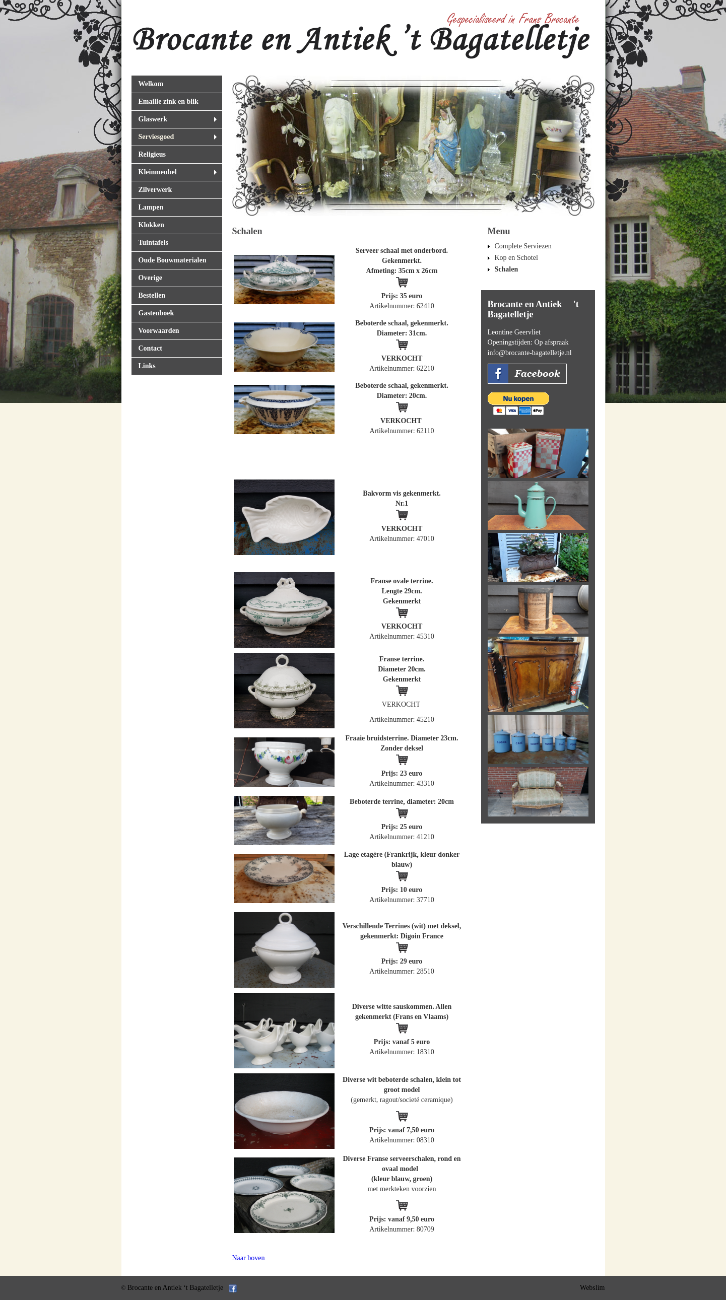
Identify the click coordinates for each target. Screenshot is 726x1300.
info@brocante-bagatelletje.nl (530, 353)
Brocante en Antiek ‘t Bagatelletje (175, 1287)
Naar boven (248, 1258)
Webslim (592, 1287)
